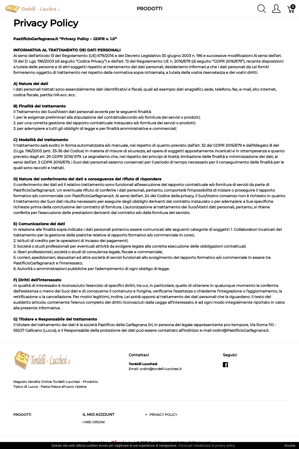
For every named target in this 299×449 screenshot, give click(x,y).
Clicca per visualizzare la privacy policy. (206, 445)
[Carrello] (291, 8)
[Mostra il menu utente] (276, 8)
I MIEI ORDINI (93, 422)
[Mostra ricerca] (261, 8)
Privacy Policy (163, 415)
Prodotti (149, 8)
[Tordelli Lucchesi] (32, 8)
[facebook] (225, 366)
